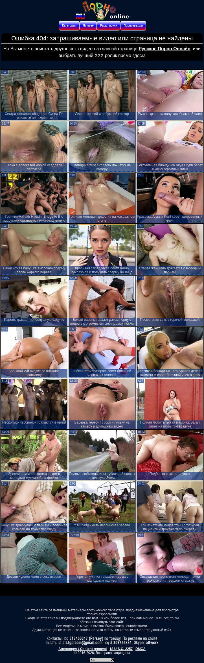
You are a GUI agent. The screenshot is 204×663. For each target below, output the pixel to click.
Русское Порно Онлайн (164, 48)
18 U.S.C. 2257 (121, 649)
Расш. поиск (108, 25)
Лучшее (88, 25)
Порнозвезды (133, 25)
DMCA (140, 649)
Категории (69, 25)
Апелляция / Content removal (82, 649)
